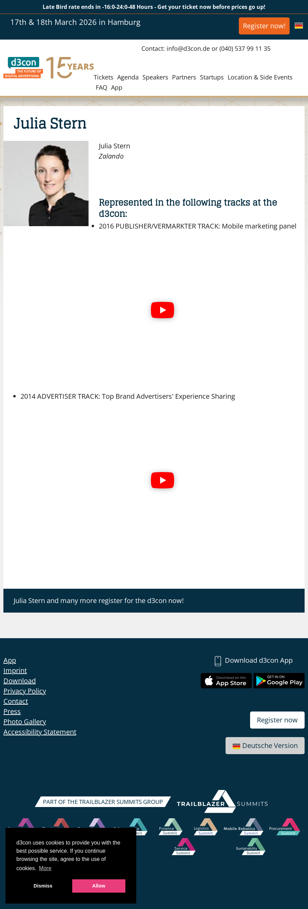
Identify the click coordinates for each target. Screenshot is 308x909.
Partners (184, 77)
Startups (212, 77)
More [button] (45, 868)
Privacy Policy (24, 690)
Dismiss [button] (43, 886)
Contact (15, 701)
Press (12, 711)
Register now (277, 719)
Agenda (128, 77)
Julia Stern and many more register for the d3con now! (99, 600)
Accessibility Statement (39, 731)
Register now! (264, 25)
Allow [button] (98, 886)
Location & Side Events (260, 77)
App (116, 87)
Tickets (103, 77)
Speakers (155, 77)
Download (19, 680)
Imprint (15, 670)
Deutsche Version (265, 745)
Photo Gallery (24, 721)
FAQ (101, 87)
